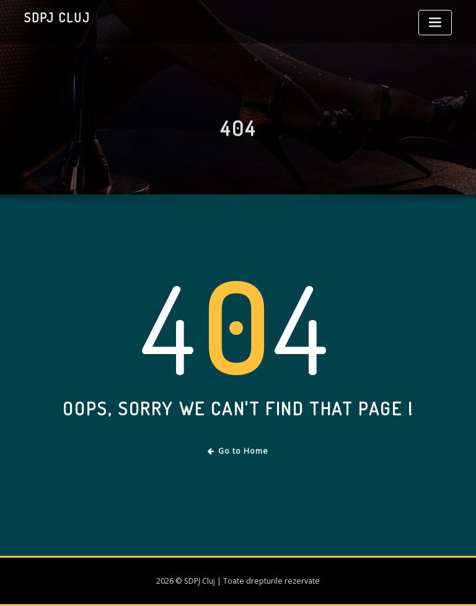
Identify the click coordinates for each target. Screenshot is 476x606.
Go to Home (238, 451)
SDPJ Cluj (57, 17)
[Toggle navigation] (435, 22)
